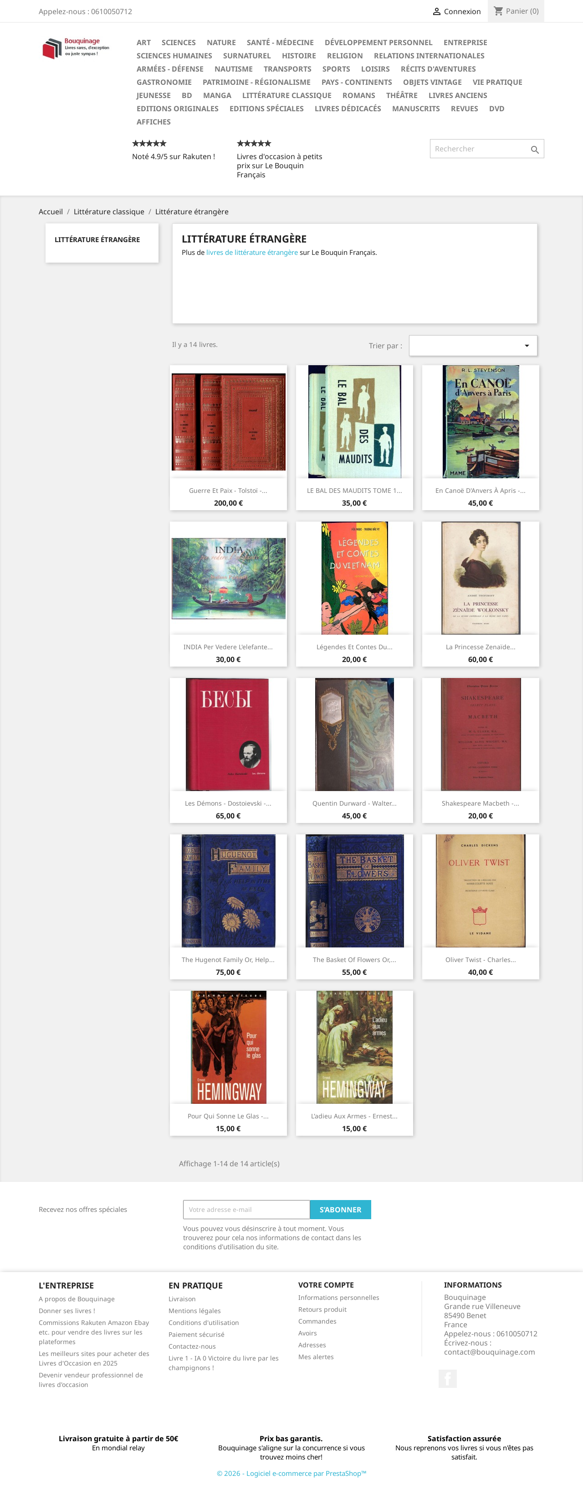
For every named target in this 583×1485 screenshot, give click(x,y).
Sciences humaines (174, 56)
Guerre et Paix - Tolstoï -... (228, 490)
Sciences (179, 42)
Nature (221, 42)
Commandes (317, 1321)
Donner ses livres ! (67, 1310)
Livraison (182, 1298)
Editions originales (178, 108)
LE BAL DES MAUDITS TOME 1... (354, 490)
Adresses (312, 1344)
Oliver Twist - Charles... (480, 959)
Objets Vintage (432, 82)
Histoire (299, 56)
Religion (345, 56)
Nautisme (234, 69)
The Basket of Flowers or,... (354, 959)
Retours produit (322, 1309)
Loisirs (375, 69)
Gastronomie (164, 82)
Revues (464, 108)
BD (187, 95)
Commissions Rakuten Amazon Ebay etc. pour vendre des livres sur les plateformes (94, 1332)
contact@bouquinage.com (489, 1352)
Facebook (448, 1379)
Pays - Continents (357, 82)
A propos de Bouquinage (77, 1298)
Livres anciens (458, 95)
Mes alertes (316, 1356)
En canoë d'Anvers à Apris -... (480, 490)
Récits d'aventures (438, 69)
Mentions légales (195, 1310)
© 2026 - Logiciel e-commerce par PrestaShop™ (292, 1473)
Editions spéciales (267, 108)
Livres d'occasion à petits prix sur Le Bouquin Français (279, 165)
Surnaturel (247, 56)
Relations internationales (429, 56)
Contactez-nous (192, 1346)
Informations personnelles (338, 1297)
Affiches (154, 122)
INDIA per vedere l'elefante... (228, 646)
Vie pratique (497, 82)
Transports (288, 69)
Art (144, 42)
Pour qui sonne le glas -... (228, 1116)
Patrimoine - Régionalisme (257, 82)
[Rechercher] (487, 148)
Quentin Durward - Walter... (354, 803)
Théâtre (402, 95)
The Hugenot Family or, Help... (228, 959)
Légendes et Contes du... (355, 646)
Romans (359, 95)
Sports (336, 69)
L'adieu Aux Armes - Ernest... (354, 1116)
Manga (217, 95)
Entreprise (465, 42)
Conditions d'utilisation (204, 1322)
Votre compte (326, 1285)
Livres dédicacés (348, 108)
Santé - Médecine (280, 42)
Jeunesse (154, 95)
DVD (497, 108)
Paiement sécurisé (197, 1334)
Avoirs (307, 1333)
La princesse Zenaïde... (481, 646)
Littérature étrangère (97, 239)
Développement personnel (379, 42)
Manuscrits (416, 108)
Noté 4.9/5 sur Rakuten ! (173, 156)
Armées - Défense (170, 69)
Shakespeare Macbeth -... (480, 803)
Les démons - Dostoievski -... (228, 803)
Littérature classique (287, 95)
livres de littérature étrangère (252, 252)
